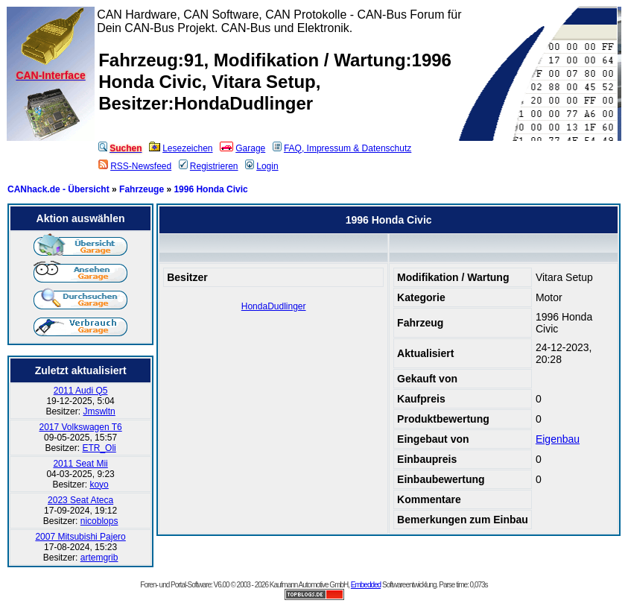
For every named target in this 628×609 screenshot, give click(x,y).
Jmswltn (99, 411)
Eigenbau (558, 439)
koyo (98, 484)
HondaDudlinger (273, 306)
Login (261, 166)
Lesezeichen (180, 148)
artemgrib (99, 557)
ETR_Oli (98, 448)
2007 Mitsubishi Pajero (80, 536)
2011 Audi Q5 (81, 390)
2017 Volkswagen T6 (80, 427)
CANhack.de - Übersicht (58, 189)
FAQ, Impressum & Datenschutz (342, 148)
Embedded (366, 585)
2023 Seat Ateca (80, 500)
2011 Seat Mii (80, 463)
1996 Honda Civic (210, 189)
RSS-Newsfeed (134, 166)
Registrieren (208, 166)
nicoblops (99, 521)
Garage (242, 148)
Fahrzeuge (141, 189)
